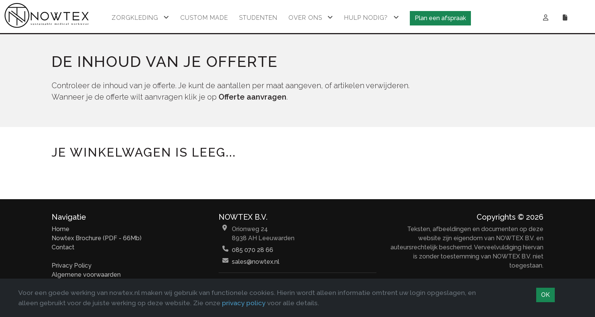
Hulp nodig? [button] (366, 17)
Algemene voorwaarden (86, 274)
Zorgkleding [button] (135, 17)
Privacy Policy (71, 265)
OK (545, 294)
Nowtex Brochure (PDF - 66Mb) (97, 238)
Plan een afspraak (440, 18)
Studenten (258, 17)
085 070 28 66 (252, 250)
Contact (63, 247)
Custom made (204, 17)
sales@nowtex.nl (255, 261)
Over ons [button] (305, 17)
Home (60, 229)
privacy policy (244, 303)
